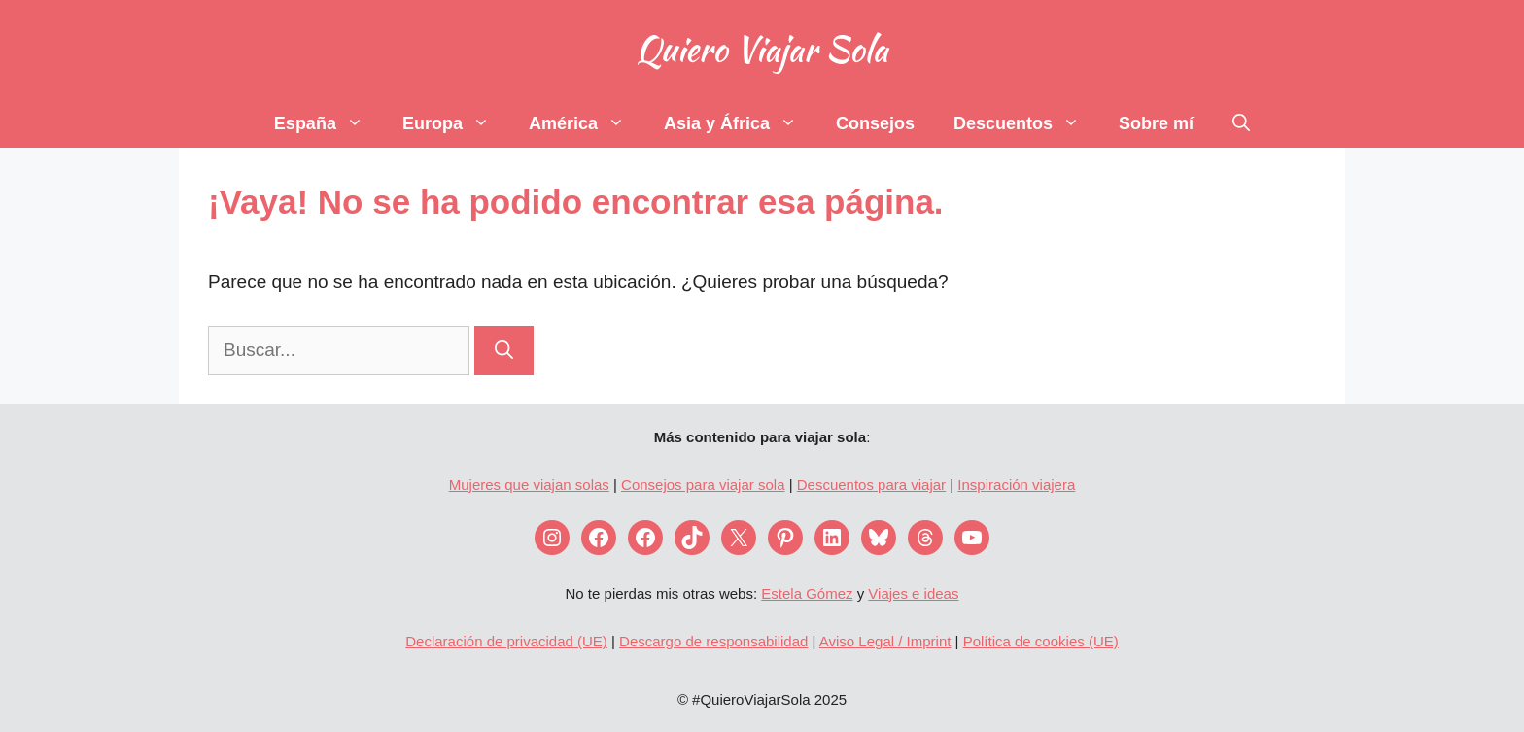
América (586, 123)
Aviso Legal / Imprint (885, 641)
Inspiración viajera (1016, 484)
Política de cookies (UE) (1041, 641)
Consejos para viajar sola (702, 484)
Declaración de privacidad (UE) (506, 641)
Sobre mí (1156, 123)
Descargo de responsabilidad (713, 641)
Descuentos (1026, 123)
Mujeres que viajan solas (529, 484)
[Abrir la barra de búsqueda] (1241, 123)
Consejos (875, 123)
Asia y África (740, 123)
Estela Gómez (806, 593)
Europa (455, 123)
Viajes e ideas (913, 593)
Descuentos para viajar (871, 484)
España (328, 123)
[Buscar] (504, 350)
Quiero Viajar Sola (761, 49)
